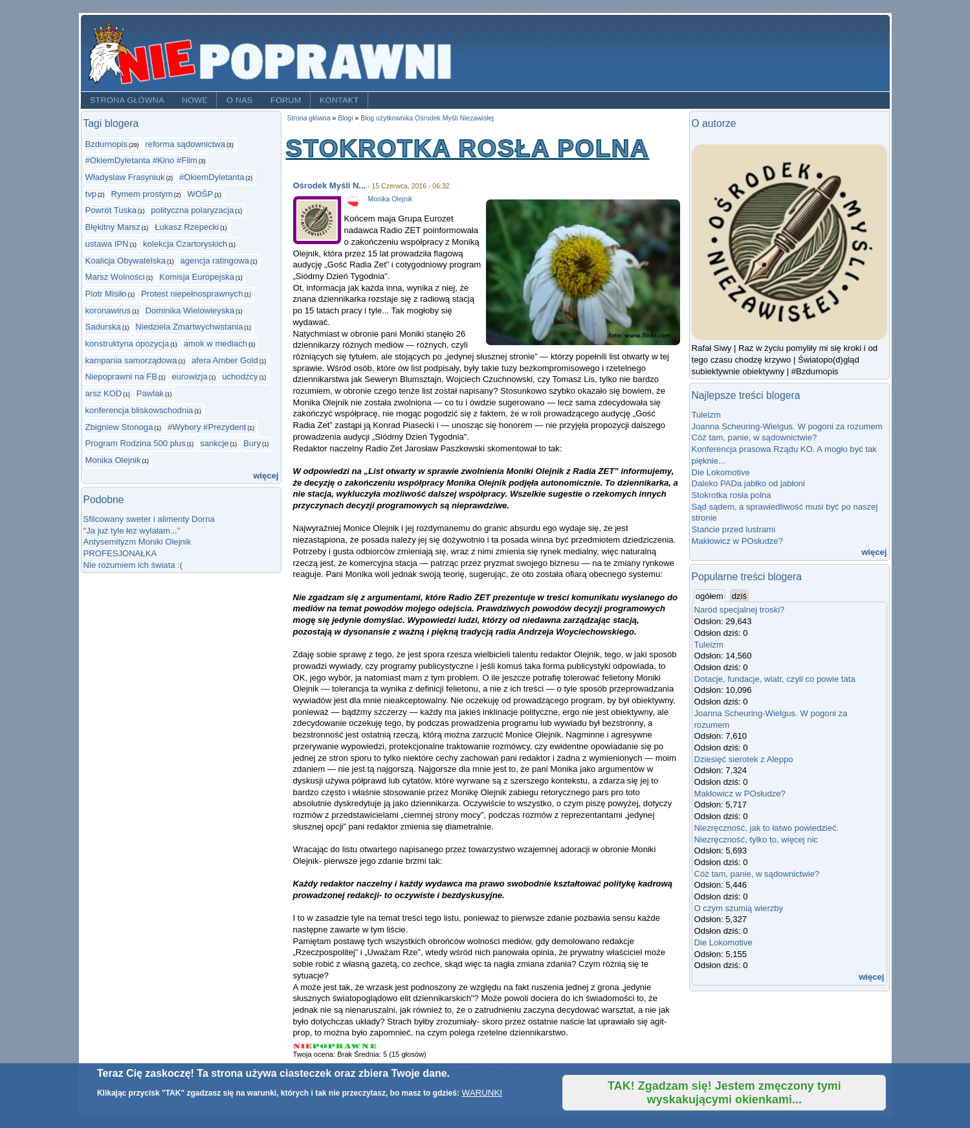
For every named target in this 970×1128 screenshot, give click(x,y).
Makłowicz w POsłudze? (737, 541)
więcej (265, 475)
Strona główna (126, 100)
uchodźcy (240, 376)
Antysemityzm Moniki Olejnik (137, 542)
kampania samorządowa (131, 360)
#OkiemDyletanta (212, 177)
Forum (286, 100)
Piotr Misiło (106, 294)
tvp (91, 194)
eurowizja (189, 376)
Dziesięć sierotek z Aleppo (743, 759)
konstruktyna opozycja (127, 343)
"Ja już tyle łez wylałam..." (132, 531)
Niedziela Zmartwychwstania (189, 327)
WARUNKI (482, 1093)
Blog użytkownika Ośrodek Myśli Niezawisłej (427, 118)
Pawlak (150, 393)
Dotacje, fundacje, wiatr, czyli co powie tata (774, 679)
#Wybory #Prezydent (207, 427)
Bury (252, 443)
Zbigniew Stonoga (119, 427)
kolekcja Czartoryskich (185, 244)
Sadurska (103, 327)
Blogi (345, 118)
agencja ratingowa (215, 260)
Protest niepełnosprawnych (192, 294)
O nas (239, 100)
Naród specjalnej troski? (739, 610)
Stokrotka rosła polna (731, 495)
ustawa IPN (107, 244)
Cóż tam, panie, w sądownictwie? (754, 437)
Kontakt (339, 100)
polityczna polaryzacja (192, 210)
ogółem (710, 596)
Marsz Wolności (115, 277)
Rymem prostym (141, 194)
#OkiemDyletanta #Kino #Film (141, 160)
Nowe (195, 100)
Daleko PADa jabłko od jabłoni (748, 483)
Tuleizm (706, 415)
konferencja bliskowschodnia (139, 410)
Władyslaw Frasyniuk (125, 177)
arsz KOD (103, 393)
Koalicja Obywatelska (125, 260)
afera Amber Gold (225, 360)
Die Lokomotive (721, 472)
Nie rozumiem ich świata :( (133, 565)
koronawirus (108, 310)
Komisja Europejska (196, 277)
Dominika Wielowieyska (190, 310)
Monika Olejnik (113, 460)
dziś (739, 596)
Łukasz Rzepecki (187, 227)
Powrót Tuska (111, 210)
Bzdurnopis (106, 144)
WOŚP (200, 194)
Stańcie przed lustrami (734, 529)
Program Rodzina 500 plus (135, 443)
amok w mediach (215, 343)
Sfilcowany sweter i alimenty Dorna (149, 519)
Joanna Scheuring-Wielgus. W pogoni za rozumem (787, 426)
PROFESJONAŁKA (120, 553)
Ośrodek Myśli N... (329, 185)
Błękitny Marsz (112, 227)
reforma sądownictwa (185, 144)
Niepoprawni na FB (121, 376)
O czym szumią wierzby (739, 908)
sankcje (214, 443)
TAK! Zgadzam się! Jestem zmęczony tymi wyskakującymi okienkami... (724, 1092)
